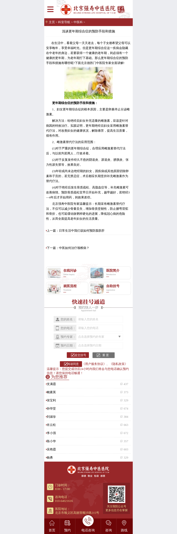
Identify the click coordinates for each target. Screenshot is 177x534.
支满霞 (51, 384)
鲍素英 (51, 392)
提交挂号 (80, 355)
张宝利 (51, 400)
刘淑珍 (51, 416)
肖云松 (51, 425)
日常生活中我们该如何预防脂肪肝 (82, 230)
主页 (52, 22)
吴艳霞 (51, 449)
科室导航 (64, 22)
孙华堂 (51, 408)
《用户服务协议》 (94, 364)
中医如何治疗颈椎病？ (74, 248)
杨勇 (50, 457)
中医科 (78, 22)
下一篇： (53, 248)
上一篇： (53, 230)
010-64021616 (64, 501)
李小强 (51, 433)
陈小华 (51, 441)
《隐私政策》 (118, 364)
